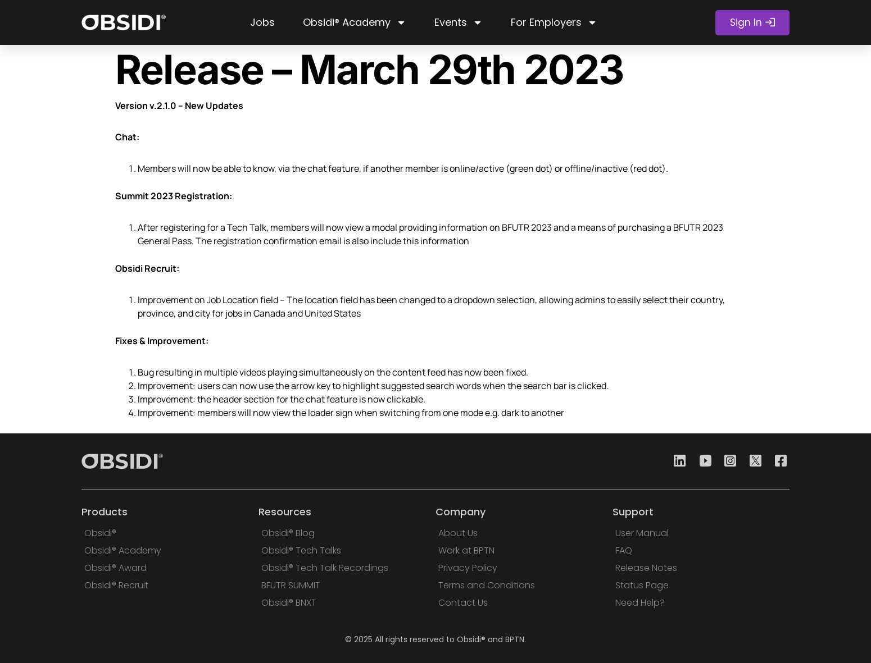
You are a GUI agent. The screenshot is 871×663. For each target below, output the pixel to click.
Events (458, 22)
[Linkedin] (677, 461)
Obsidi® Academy (354, 22)
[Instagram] (727, 461)
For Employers (554, 22)
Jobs (262, 22)
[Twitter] (752, 461)
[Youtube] (702, 461)
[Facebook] (778, 461)
